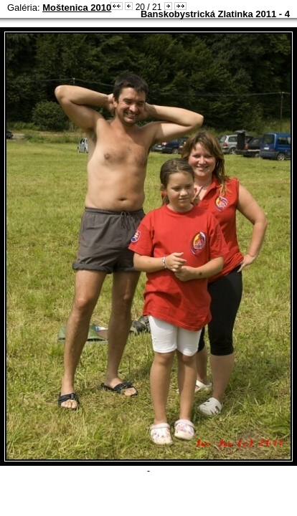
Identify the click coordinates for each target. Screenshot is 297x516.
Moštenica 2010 (76, 7)
